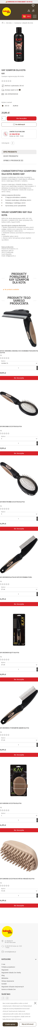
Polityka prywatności (8, 967)
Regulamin (5, 970)
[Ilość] (4, 118)
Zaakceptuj (10, 1024)
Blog (3, 975)
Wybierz (3, 361)
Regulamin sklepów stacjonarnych (13, 987)
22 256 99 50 (14, 134)
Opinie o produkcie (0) (13, 160)
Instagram (7, 998)
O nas (3, 964)
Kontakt (4, 984)
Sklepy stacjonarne (8, 981)
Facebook (3, 998)
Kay (3, 73)
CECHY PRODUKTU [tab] (10, 156)
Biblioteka (5, 978)
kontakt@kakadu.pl (10, 952)
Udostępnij (12, 143)
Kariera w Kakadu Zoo (9, 989)
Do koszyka (22, 118)
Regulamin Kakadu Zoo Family (11, 973)
